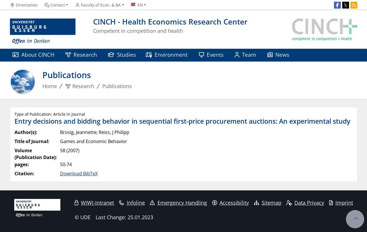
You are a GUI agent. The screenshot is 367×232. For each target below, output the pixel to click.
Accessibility (230, 202)
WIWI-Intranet (94, 202)
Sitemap (267, 202)
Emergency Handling (178, 202)
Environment (166, 54)
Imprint (341, 202)
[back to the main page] (324, 31)
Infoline (132, 202)
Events (211, 54)
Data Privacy (305, 202)
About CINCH (34, 54)
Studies (122, 54)
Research (81, 54)
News (278, 54)
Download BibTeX (79, 173)
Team (246, 54)
